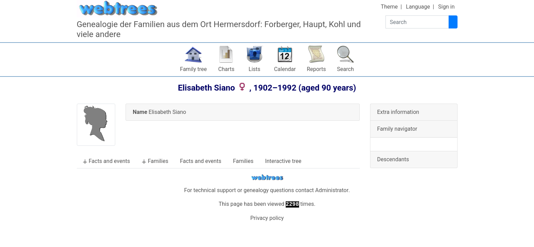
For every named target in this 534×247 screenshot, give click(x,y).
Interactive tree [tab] (283, 161)
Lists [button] (254, 69)
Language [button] (418, 6)
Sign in (446, 6)
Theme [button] (389, 6)
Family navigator (397, 129)
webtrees (267, 177)
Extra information (398, 112)
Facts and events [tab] (201, 161)
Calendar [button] (285, 69)
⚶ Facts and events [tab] (106, 161)
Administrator (331, 190)
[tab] (242, 112)
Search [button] (345, 69)
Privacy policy (267, 218)
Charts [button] (226, 69)
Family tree (193, 69)
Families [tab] (243, 161)
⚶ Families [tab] (155, 161)
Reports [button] (316, 69)
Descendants (393, 159)
